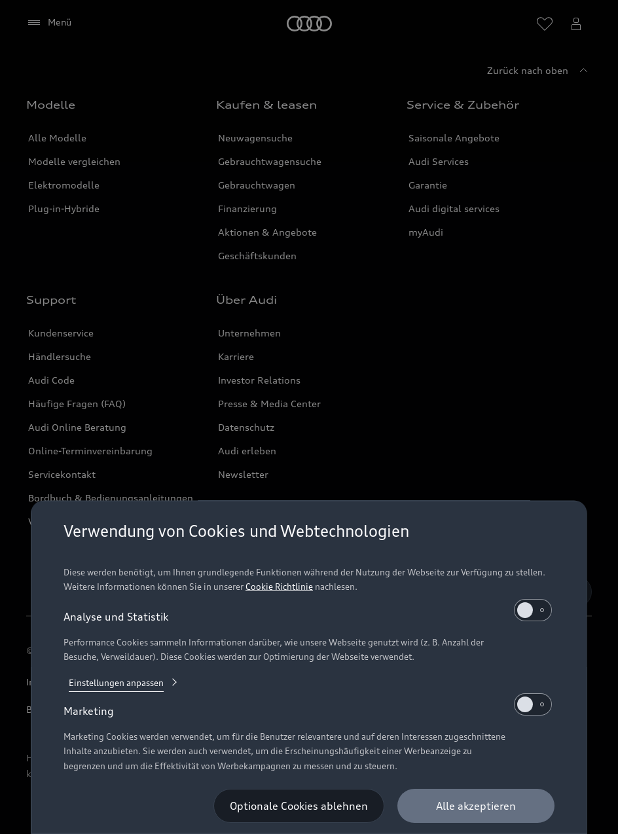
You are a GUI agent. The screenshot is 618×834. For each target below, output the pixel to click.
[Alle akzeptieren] (475, 806)
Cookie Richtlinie (279, 586)
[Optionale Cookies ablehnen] (298, 806)
